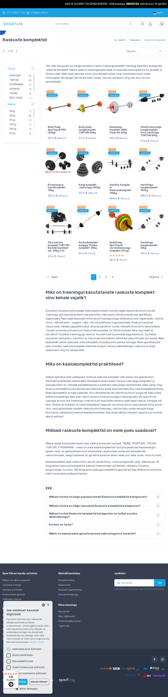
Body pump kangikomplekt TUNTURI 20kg (87, 130)
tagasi (52, 276)
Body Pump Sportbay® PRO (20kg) (57, 130)
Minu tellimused (66, 616)
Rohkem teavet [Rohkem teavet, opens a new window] (36, 642)
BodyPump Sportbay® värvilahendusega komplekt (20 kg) (120, 246)
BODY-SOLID (15, 98)
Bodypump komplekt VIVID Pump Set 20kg (118, 130)
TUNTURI (14, 80)
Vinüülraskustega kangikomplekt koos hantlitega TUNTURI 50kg (151, 131)
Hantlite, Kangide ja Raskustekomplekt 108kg (120, 188)
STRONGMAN (16, 84)
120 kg (12, 129)
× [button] (48, 605)
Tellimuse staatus (11, 599)
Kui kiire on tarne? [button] (61, 524)
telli (160, 582)
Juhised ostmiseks (12, 589)
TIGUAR (13, 93)
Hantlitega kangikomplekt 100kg (149, 187)
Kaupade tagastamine (70, 589)
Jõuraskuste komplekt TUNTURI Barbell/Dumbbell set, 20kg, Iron (58, 246)
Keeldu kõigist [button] (39, 681)
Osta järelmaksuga (68, 594)
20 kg (12, 115)
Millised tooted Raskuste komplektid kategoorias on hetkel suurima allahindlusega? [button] (93, 515)
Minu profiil (63, 611)
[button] (28, 688)
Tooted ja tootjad (11, 585)
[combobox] (93, 24)
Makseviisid (64, 585)
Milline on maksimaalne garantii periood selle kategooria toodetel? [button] (92, 533)
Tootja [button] (11, 68)
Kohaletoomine (66, 580)
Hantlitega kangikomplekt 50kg (149, 245)
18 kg (12, 111)
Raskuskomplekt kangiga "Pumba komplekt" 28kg (88, 245)
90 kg (12, 120)
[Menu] (17, 672)
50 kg (12, 133)
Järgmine (156, 276)
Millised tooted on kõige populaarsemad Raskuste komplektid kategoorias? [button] (98, 496)
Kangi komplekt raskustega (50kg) (89, 186)
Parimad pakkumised (69, 621)
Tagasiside (64, 626)
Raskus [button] (11, 104)
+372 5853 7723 (13, 12)
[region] (21, 86)
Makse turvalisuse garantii (16, 580)
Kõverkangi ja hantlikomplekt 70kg (56, 187)
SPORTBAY (15, 75)
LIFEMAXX (14, 89)
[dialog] (27, 647)
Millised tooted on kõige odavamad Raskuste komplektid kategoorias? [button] (95, 505)
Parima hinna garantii (13, 594)
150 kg (12, 124)
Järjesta (130, 51)
